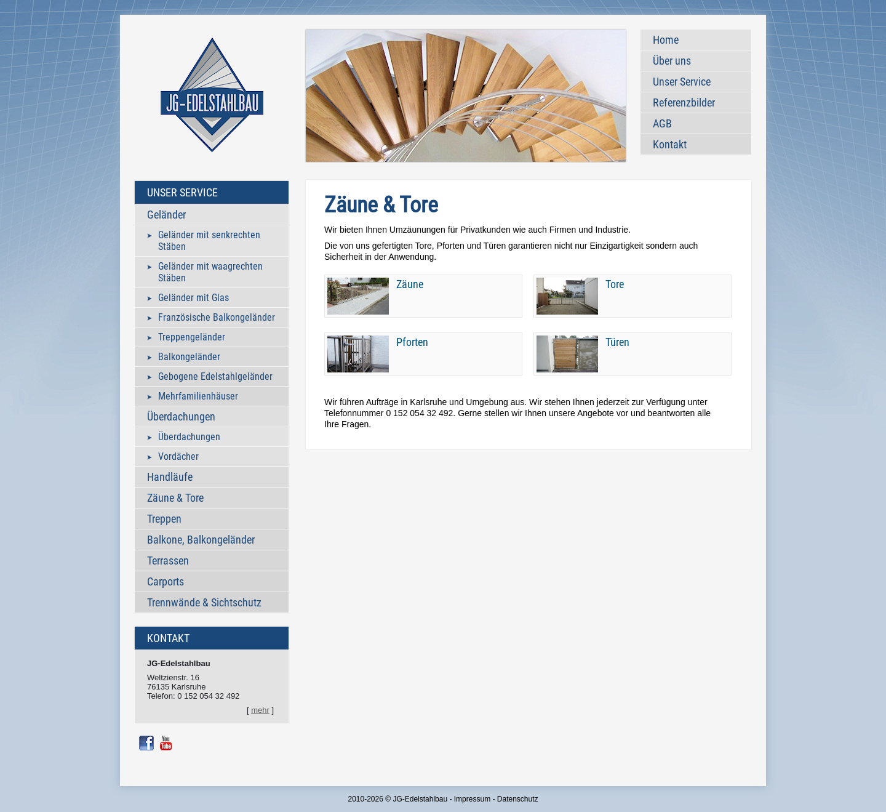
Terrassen (168, 560)
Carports (165, 581)
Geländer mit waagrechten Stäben (210, 272)
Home (666, 39)
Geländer (166, 214)
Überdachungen (181, 416)
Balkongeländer (189, 357)
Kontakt (670, 144)
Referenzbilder (684, 102)
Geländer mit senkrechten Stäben (209, 240)
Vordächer (178, 456)
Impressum (472, 799)
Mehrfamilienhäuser (198, 396)
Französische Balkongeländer (216, 317)
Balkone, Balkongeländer (201, 539)
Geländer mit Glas (193, 297)
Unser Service (682, 81)
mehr (260, 710)
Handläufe (170, 476)
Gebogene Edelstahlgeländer (215, 376)
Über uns (672, 60)
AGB (662, 123)
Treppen (164, 518)
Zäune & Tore (175, 497)
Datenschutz (517, 799)
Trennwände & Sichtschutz (204, 602)
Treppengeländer (191, 337)
